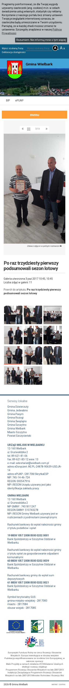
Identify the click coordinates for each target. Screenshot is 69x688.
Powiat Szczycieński (19, 435)
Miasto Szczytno (17, 432)
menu (34, 114)
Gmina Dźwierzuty (18, 406)
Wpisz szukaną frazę (12, 48)
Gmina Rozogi (15, 417)
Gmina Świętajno (17, 421)
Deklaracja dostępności (14, 52)
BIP (8, 100)
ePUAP (19, 100)
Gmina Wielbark (16, 428)
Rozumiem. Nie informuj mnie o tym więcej (41, 39)
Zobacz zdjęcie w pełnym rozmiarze (44, 246)
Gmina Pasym (15, 414)
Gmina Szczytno (16, 424)
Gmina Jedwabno (17, 410)
